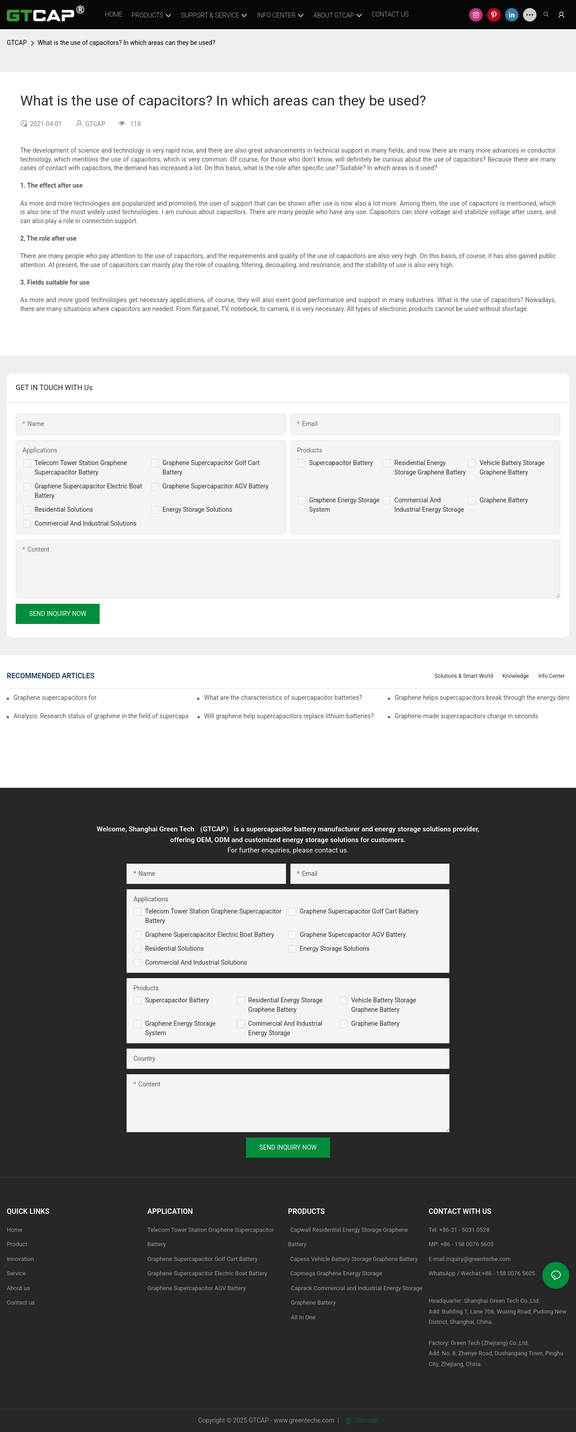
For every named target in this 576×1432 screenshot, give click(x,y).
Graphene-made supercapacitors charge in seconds (466, 716)
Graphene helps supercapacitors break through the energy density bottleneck (482, 697)
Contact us (21, 1302)
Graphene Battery (503, 500)
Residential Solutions (64, 509)
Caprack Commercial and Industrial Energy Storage (355, 1288)
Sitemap (361, 1420)
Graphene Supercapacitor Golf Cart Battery (359, 911)
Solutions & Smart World (464, 676)
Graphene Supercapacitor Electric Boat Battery (209, 934)
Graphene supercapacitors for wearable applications (55, 697)
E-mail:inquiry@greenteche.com (470, 1259)
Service (16, 1273)
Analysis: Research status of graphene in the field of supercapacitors (100, 716)
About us (18, 1288)
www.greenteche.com (304, 1420)
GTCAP (17, 42)
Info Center (551, 676)
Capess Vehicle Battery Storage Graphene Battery (354, 1259)
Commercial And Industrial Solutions (85, 523)
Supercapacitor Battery (341, 462)
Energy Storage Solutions (198, 509)
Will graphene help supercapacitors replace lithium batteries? (289, 716)
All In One (303, 1317)
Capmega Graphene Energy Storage (336, 1273)
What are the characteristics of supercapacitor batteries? (283, 697)
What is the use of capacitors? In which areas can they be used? (126, 42)
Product (17, 1244)
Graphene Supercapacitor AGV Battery (215, 486)
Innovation (20, 1259)
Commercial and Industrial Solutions (196, 962)
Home (14, 1229)
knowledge (515, 676)
